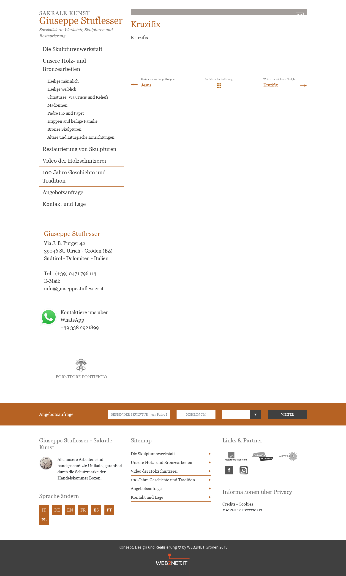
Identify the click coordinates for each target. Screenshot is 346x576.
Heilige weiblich (61, 89)
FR (83, 510)
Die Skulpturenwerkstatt (72, 49)
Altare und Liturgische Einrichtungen (80, 137)
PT (109, 510)
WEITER (287, 414)
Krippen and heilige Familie (72, 121)
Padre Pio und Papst (65, 113)
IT (44, 510)
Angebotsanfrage (63, 192)
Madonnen (57, 105)
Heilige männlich (63, 81)
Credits (228, 504)
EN (70, 510)
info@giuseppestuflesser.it (74, 288)
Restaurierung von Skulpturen (79, 149)
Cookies (246, 504)
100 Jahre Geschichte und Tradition (163, 479)
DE (57, 510)
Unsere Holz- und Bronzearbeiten (161, 462)
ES (96, 510)
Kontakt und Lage (64, 204)
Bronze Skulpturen (64, 129)
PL (43, 519)
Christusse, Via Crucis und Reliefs (77, 97)
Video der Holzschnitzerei (74, 160)
